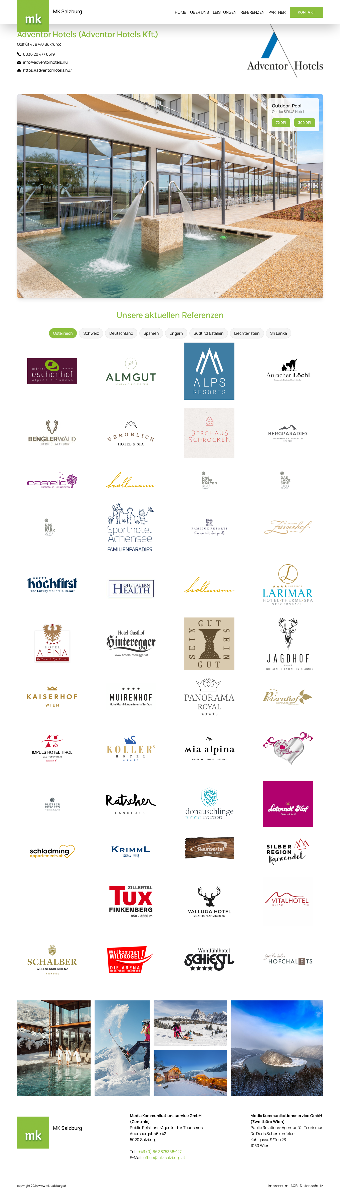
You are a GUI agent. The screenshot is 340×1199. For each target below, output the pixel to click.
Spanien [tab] (151, 333)
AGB (294, 1185)
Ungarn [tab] (176, 333)
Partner (277, 12)
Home (180, 12)
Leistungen (224, 12)
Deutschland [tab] (121, 333)
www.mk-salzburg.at (52, 1186)
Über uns (199, 12)
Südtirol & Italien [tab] (209, 333)
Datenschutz (311, 1185)
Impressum (278, 1185)
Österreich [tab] (63, 333)
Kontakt (306, 12)
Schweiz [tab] (91, 333)
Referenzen (252, 12)
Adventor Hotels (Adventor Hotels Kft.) (87, 34)
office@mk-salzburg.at (164, 1157)
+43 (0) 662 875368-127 (160, 1151)
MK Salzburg (67, 11)
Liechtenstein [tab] (247, 333)
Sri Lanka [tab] (278, 333)
